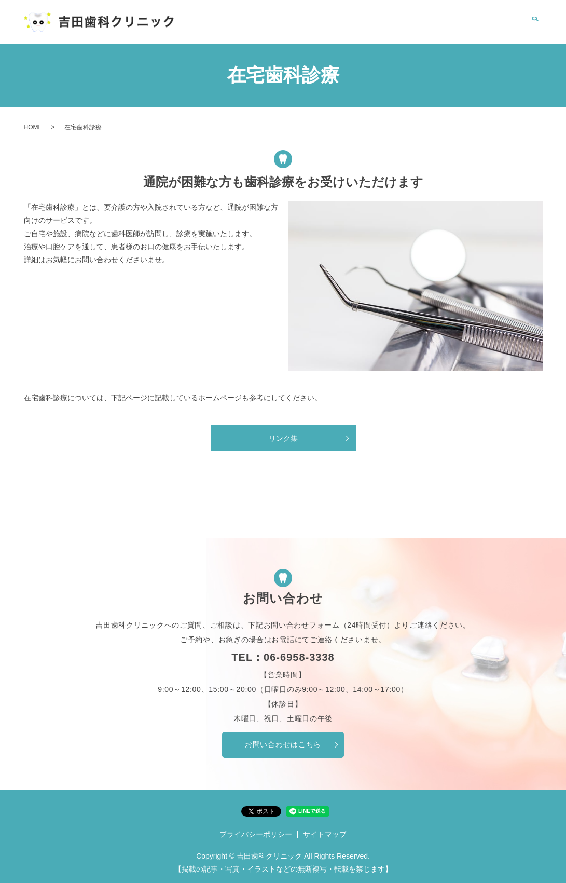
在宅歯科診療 (396, 27)
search (535, 27)
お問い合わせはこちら (283, 744)
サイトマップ (325, 834)
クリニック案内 (333, 27)
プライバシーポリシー (255, 834)
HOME (282, 27)
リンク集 (446, 27)
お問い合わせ (497, 27)
